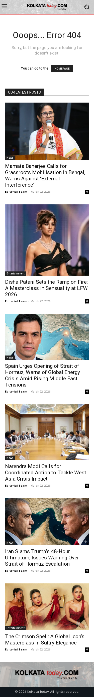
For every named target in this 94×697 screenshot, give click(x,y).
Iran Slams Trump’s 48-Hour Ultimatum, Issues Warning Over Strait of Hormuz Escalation (42, 557)
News (10, 157)
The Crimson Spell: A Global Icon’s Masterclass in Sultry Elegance (44, 639)
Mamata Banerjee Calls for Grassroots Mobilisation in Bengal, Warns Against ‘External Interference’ (45, 175)
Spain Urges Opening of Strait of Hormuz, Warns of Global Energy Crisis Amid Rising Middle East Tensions (42, 375)
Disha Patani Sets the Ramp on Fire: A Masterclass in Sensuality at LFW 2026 (46, 288)
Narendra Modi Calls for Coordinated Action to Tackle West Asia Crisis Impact (45, 472)
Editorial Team (16, 191)
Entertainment (16, 273)
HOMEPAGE (61, 68)
